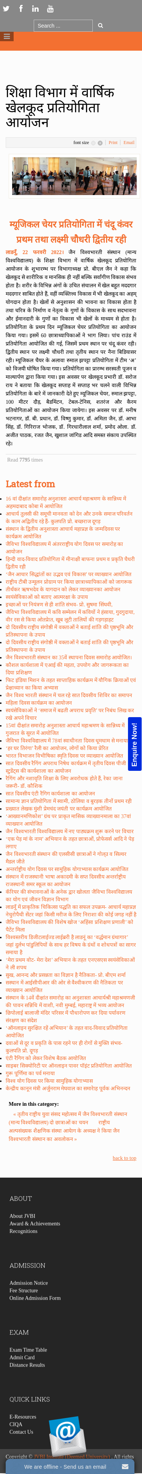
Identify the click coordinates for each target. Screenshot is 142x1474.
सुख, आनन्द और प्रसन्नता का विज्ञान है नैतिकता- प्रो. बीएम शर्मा (66, 975)
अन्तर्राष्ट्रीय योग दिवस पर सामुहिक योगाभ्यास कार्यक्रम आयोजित (67, 869)
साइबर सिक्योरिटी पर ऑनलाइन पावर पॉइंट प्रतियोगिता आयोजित (69, 1066)
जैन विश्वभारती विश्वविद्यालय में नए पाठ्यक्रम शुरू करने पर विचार (70, 831)
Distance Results (27, 1380)
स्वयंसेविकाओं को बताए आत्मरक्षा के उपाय (47, 597)
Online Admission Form (35, 1313)
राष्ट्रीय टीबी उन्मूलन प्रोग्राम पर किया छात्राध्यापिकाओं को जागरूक (69, 582)
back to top (124, 1158)
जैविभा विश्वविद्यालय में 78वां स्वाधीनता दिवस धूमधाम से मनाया (67, 741)
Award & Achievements (34, 1239)
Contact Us (21, 1447)
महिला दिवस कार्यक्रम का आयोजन (39, 703)
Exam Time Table (28, 1365)
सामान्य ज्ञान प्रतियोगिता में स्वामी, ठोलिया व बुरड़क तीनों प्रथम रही (69, 801)
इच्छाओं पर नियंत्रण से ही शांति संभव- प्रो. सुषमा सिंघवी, (59, 605)
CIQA (15, 1440)
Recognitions (23, 1246)
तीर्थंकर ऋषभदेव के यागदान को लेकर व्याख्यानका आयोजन (63, 589)
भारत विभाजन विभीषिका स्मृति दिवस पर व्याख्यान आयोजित (64, 756)
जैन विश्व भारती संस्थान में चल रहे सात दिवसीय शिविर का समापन (69, 695)
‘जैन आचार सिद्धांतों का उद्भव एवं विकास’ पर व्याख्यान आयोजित (68, 574)
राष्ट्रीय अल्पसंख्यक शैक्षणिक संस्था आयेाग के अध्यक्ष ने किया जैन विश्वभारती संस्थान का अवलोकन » (64, 1131)
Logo (71, 56)
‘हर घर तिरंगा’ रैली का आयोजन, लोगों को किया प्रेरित (57, 748)
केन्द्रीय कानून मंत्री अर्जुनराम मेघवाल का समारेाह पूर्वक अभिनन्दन (68, 1088)
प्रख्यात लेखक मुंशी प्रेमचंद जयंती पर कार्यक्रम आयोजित (59, 809)
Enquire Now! (134, 744)
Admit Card (22, 1373)
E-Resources (22, 1432)
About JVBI (22, 1231)
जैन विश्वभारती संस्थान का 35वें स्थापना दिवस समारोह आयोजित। (69, 657)
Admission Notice (28, 1298)
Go (100, 25)
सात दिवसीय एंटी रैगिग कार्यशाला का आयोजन (50, 794)
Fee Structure (23, 1306)
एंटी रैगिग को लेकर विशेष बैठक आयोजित (46, 1058)
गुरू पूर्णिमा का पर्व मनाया (30, 1073)
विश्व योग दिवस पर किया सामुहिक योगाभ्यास (49, 1081)
